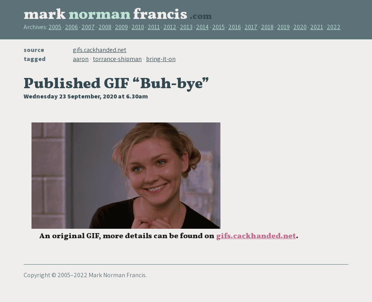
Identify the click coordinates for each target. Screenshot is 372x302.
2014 (202, 27)
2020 (300, 27)
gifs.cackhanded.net (99, 50)
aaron (81, 59)
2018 (267, 27)
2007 (88, 27)
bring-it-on (161, 59)
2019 (283, 27)
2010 (137, 27)
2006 (71, 27)
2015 (218, 27)
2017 (250, 27)
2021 (316, 27)
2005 (54, 27)
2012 (169, 27)
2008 (104, 27)
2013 (186, 27)
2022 (334, 27)
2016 (234, 27)
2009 (121, 27)
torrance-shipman (117, 59)
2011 (154, 27)
